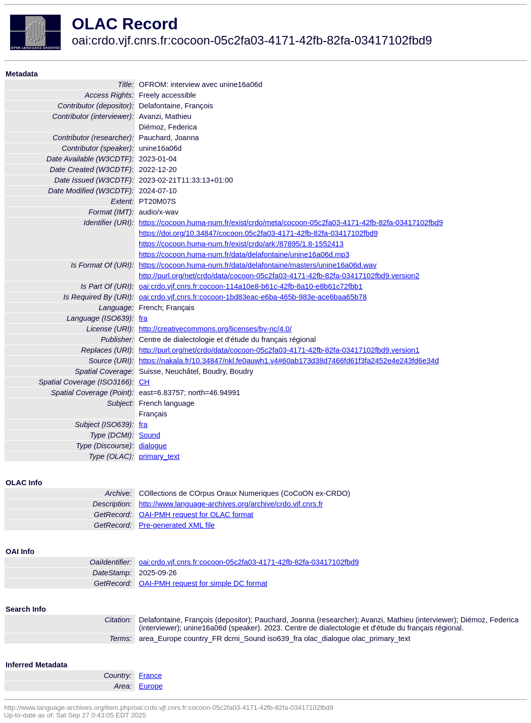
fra (143, 318)
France (150, 675)
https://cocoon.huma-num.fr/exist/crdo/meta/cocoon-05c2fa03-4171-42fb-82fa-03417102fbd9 (291, 223)
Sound (149, 435)
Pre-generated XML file (177, 525)
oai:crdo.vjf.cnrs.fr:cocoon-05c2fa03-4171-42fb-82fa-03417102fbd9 (249, 562)
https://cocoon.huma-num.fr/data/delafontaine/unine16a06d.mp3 (244, 254)
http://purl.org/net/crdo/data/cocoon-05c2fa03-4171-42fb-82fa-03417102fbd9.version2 (279, 276)
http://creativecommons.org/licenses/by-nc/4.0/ (215, 329)
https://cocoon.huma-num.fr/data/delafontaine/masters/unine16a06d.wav (258, 265)
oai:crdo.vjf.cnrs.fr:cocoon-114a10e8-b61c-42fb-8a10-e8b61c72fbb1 (251, 286)
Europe (151, 686)
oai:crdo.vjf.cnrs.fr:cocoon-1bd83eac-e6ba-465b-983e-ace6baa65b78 (253, 297)
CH (144, 382)
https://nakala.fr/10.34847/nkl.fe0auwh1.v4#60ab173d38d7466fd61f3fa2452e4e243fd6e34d (289, 361)
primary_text (159, 456)
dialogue (153, 446)
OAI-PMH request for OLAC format (196, 515)
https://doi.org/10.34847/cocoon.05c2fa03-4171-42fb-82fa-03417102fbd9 (258, 233)
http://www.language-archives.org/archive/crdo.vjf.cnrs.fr (231, 504)
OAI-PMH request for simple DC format (203, 583)
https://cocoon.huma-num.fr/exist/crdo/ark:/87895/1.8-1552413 (241, 244)
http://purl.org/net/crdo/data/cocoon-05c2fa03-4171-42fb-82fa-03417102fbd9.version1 (279, 350)
